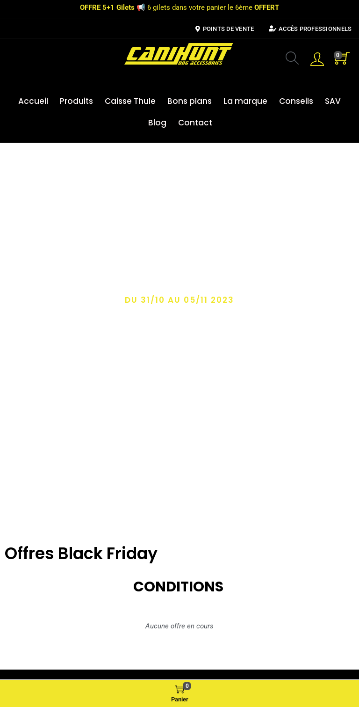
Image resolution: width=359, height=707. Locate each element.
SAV (333, 101)
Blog (157, 122)
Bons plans (189, 101)
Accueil (33, 101)
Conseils (296, 101)
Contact (195, 122)
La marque (245, 101)
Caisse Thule (130, 101)
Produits (76, 101)
